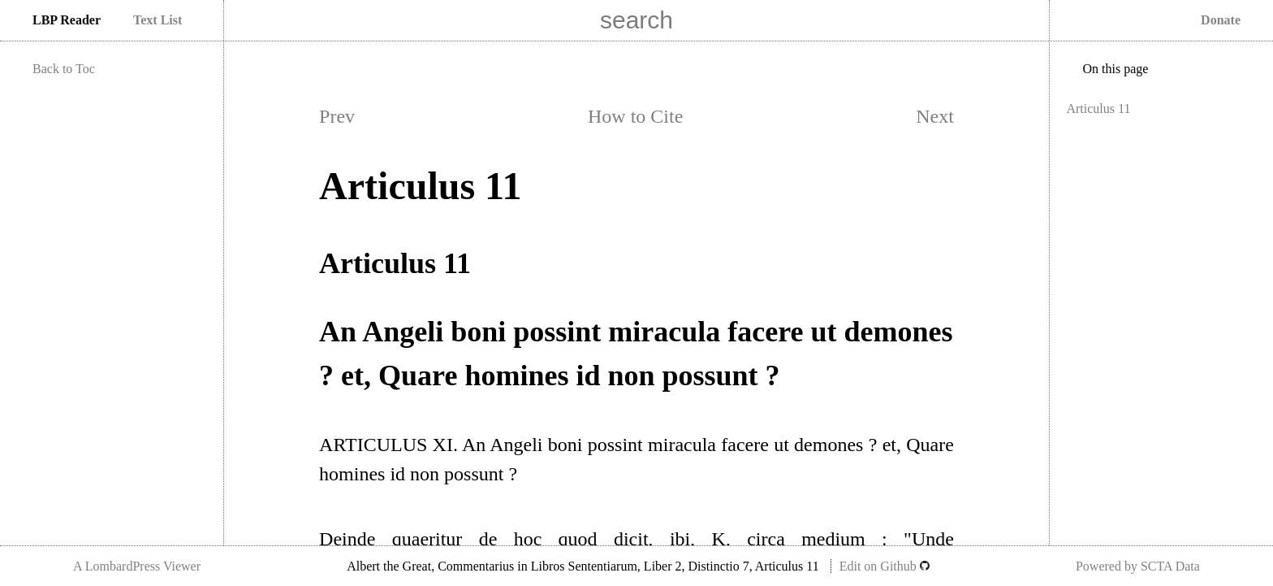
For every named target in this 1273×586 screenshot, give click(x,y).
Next (935, 116)
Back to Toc (63, 69)
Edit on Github (884, 566)
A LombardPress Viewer (137, 566)
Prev (337, 116)
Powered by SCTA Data (1138, 566)
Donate (1221, 20)
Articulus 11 (1098, 108)
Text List (157, 20)
